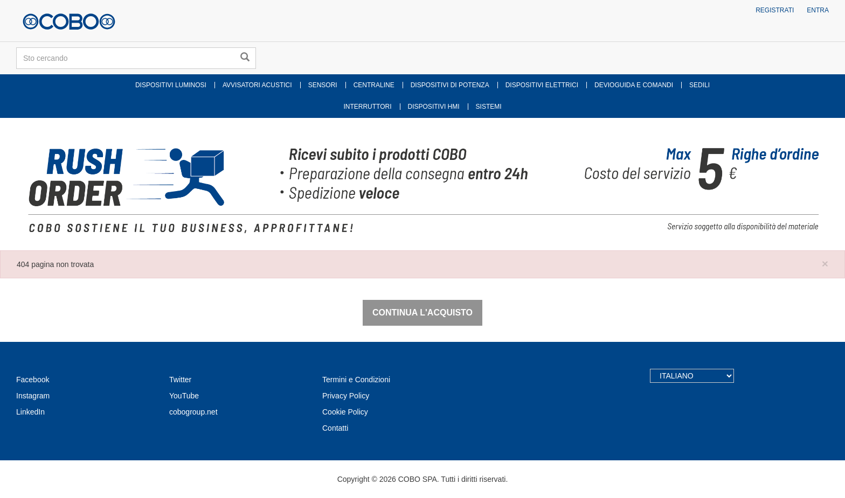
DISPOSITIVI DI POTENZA (450, 85)
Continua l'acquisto (422, 312)
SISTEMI (489, 106)
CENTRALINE (374, 85)
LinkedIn (30, 412)
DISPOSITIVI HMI (434, 106)
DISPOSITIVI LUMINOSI (170, 85)
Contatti (335, 428)
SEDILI (699, 85)
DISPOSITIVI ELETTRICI (541, 85)
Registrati (775, 10)
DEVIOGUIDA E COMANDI (633, 85)
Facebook (32, 379)
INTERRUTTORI (367, 106)
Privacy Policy (345, 395)
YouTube (184, 395)
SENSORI (322, 85)
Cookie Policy (345, 412)
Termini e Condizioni (356, 379)
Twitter (180, 379)
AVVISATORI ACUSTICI (257, 85)
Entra (818, 10)
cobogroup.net (193, 412)
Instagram (33, 395)
